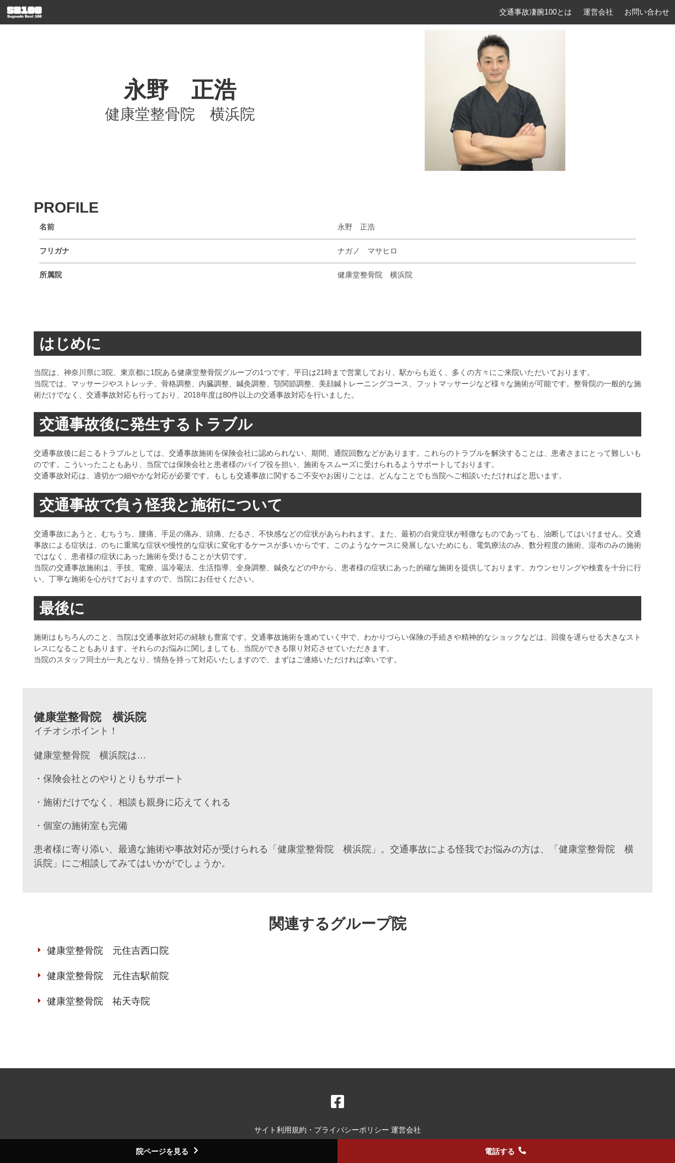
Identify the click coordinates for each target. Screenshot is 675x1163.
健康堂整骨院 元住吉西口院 (108, 950)
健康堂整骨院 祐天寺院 (98, 1001)
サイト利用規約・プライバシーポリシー (322, 1130)
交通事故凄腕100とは (535, 12)
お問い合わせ (646, 12)
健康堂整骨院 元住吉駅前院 (108, 976)
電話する (506, 1151)
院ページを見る (169, 1151)
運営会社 (598, 12)
